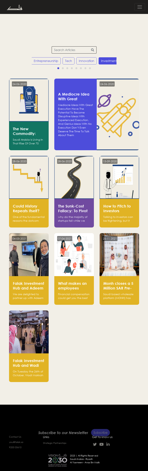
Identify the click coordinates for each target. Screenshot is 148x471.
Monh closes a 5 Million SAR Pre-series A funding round (118, 290)
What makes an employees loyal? (72, 288)
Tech (68, 61)
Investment (109, 61)
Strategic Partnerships (54, 443)
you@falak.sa (16, 442)
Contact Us (15, 436)
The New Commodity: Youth (24, 133)
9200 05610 (15, 447)
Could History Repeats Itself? (26, 208)
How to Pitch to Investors (117, 208)
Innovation (86, 61)
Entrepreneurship (46, 61)
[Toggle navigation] (139, 7)
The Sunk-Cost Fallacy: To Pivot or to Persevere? (72, 211)
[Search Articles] (70, 50)
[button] (58, 68)
